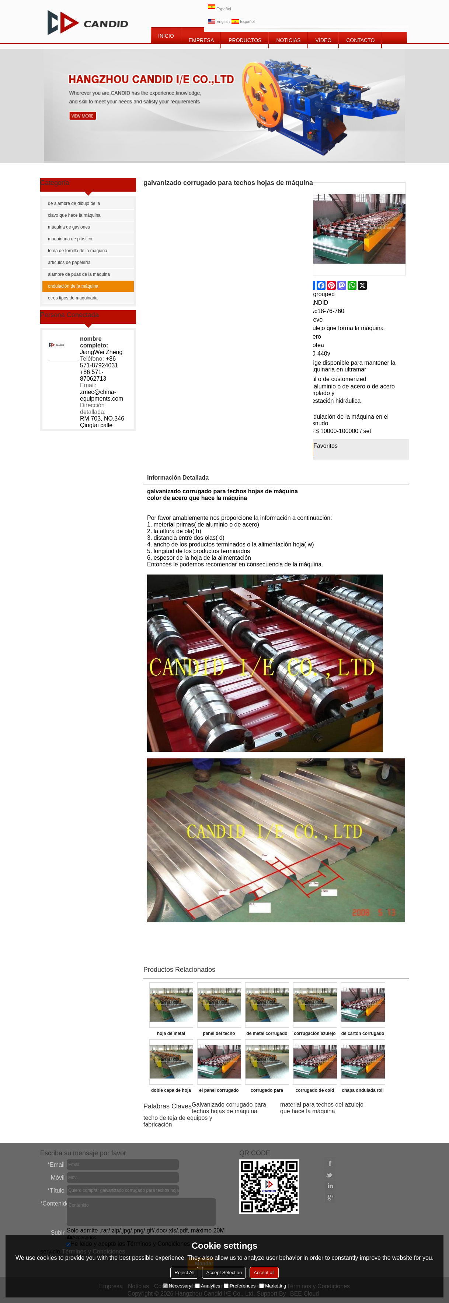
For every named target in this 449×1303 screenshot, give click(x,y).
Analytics (207, 1286)
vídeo (324, 40)
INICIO (166, 36)
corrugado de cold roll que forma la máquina (315, 1092)
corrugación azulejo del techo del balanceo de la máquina (314, 1035)
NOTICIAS (288, 40)
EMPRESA (201, 40)
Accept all (264, 1272)
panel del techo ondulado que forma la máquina (219, 1035)
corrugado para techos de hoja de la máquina (267, 1092)
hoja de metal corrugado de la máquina (171, 1035)
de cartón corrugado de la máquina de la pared (362, 1035)
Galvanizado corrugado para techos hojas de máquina (229, 1107)
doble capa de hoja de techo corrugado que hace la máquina (171, 1092)
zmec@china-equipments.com (101, 395)
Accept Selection (224, 1272)
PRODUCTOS (245, 40)
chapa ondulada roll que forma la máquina (362, 1092)
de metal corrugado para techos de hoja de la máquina (267, 1035)
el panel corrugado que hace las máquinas (219, 1092)
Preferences (239, 1286)
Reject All (184, 1272)
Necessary (177, 1286)
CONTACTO (360, 40)
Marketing (272, 1286)
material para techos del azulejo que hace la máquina (321, 1107)
